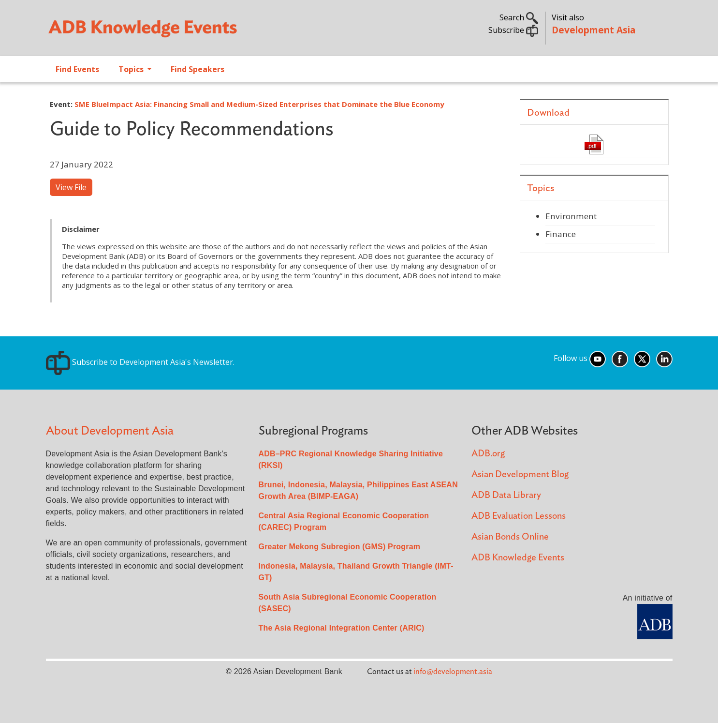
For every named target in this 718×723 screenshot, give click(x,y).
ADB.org (488, 453)
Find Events (77, 69)
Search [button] (518, 17)
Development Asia (593, 29)
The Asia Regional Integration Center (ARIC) (342, 628)
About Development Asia (110, 431)
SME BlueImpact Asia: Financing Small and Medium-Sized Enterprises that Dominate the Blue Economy (259, 104)
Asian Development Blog (520, 474)
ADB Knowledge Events (517, 557)
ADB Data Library (506, 495)
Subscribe (513, 30)
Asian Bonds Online (510, 537)
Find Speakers (197, 69)
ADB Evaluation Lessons (518, 516)
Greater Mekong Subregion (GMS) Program (340, 546)
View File (71, 187)
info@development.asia (452, 672)
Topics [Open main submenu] (132, 69)
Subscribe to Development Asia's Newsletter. (140, 362)
